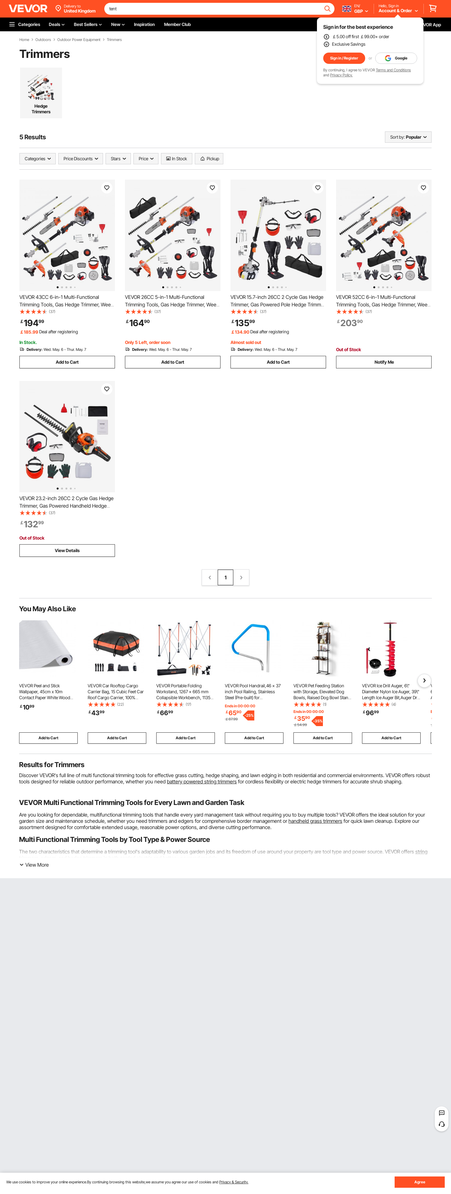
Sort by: (397, 137)
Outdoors (43, 40)
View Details (67, 550)
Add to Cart (67, 362)
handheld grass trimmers (315, 821)
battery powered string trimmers (202, 781)
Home (24, 40)
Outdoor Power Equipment (79, 40)
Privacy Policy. (341, 75)
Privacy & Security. (233, 1182)
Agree (419, 1182)
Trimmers (114, 40)
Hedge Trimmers (41, 108)
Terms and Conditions (393, 70)
